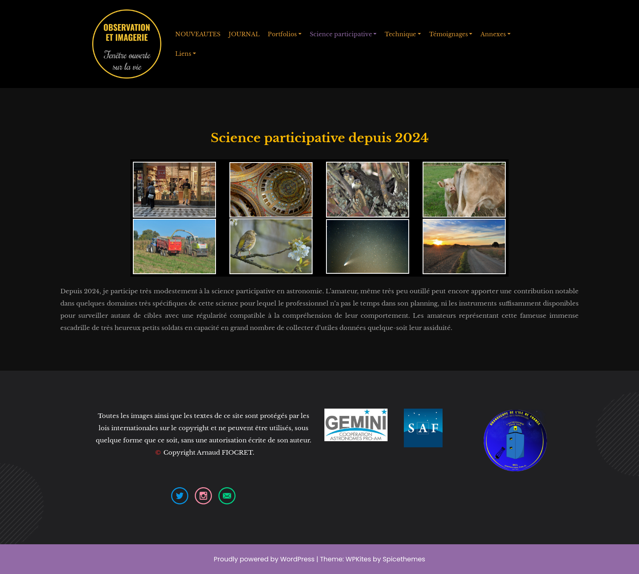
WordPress (297, 559)
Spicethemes (404, 559)
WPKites (359, 559)
